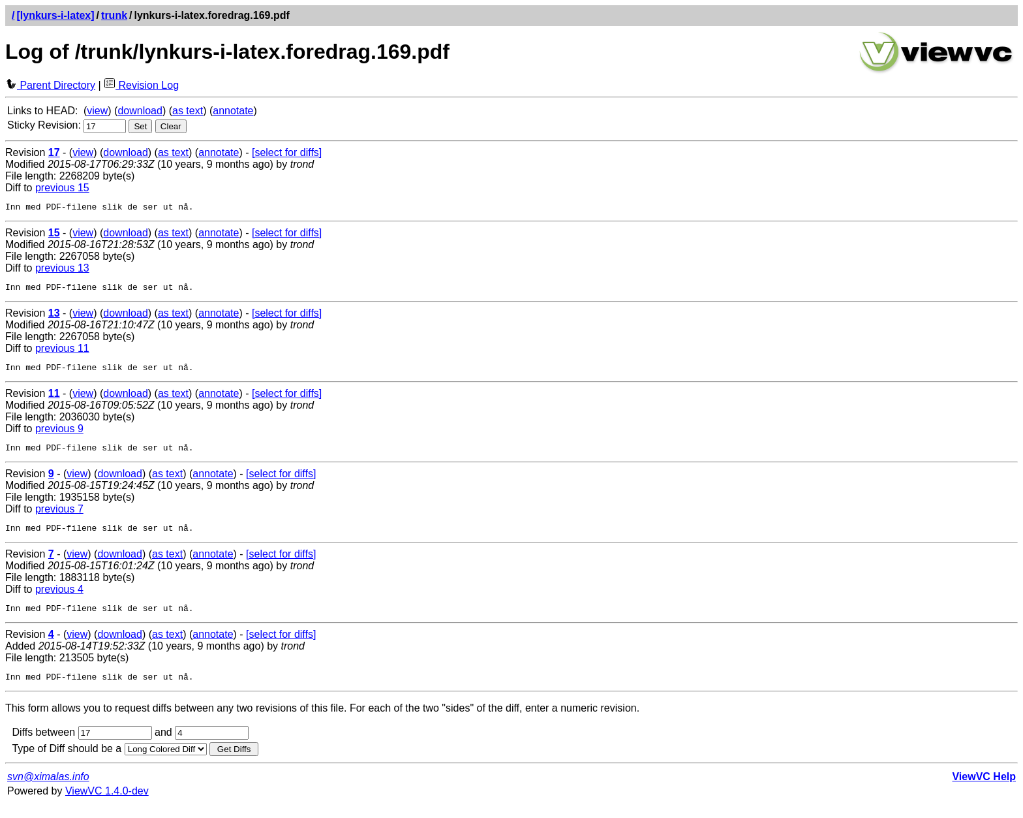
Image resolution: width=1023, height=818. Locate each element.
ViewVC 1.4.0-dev (107, 804)
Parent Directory (50, 85)
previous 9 (59, 434)
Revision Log (141, 85)
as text (187, 110)
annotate (233, 110)
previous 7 (59, 516)
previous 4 (59, 599)
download (139, 110)
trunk (114, 15)
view (97, 110)
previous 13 (62, 269)
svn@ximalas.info (48, 790)
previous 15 (62, 187)
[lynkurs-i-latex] (55, 15)
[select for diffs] (287, 152)
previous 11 (62, 352)
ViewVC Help (984, 790)
